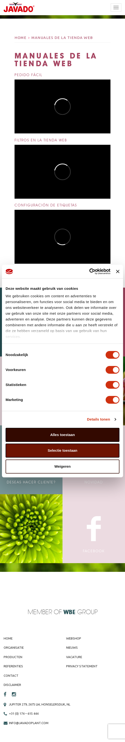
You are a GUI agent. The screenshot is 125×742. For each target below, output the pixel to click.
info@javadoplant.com (28, 723)
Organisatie (14, 647)
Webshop (73, 638)
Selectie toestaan (63, 450)
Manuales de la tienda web (62, 38)
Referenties (13, 666)
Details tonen (98, 419)
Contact (11, 675)
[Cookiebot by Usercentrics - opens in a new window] (89, 271)
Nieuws (72, 647)
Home (20, 38)
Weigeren (62, 466)
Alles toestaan (62, 435)
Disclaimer (12, 684)
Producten (13, 657)
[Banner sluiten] (117, 271)
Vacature (74, 657)
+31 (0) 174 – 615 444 (24, 713)
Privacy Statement (82, 666)
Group (80, 612)
